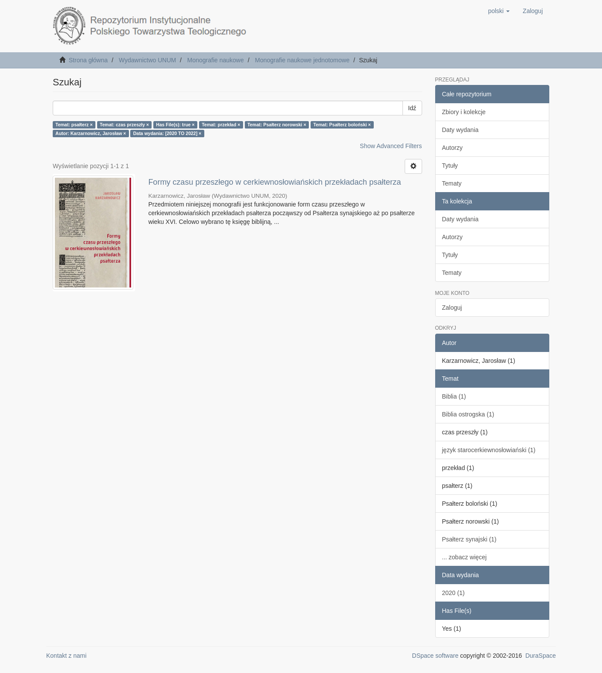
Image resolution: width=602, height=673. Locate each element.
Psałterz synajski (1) (469, 539)
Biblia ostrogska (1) (468, 414)
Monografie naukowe (215, 60)
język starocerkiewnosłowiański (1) (489, 449)
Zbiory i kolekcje (464, 111)
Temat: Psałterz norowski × (276, 124)
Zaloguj (452, 307)
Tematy (452, 183)
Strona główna (88, 60)
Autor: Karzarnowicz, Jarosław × (90, 133)
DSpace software (435, 655)
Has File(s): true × (175, 124)
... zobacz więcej (464, 557)
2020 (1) (453, 592)
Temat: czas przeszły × (124, 124)
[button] (498, 11)
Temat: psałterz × (73, 124)
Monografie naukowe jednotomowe (302, 60)
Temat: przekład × (221, 124)
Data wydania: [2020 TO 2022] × (167, 133)
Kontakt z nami (66, 655)
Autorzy (452, 147)
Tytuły (450, 165)
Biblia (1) (454, 396)
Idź (412, 108)
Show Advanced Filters (391, 145)
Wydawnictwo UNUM (147, 60)
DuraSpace (540, 655)
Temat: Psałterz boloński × (342, 124)
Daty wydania (460, 129)
